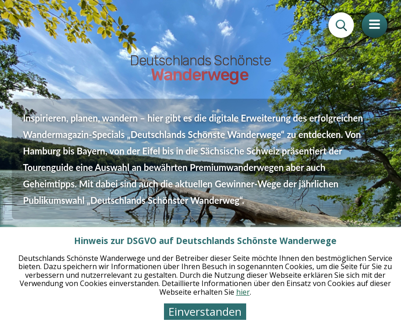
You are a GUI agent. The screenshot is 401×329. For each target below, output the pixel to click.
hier (243, 292)
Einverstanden (205, 311)
